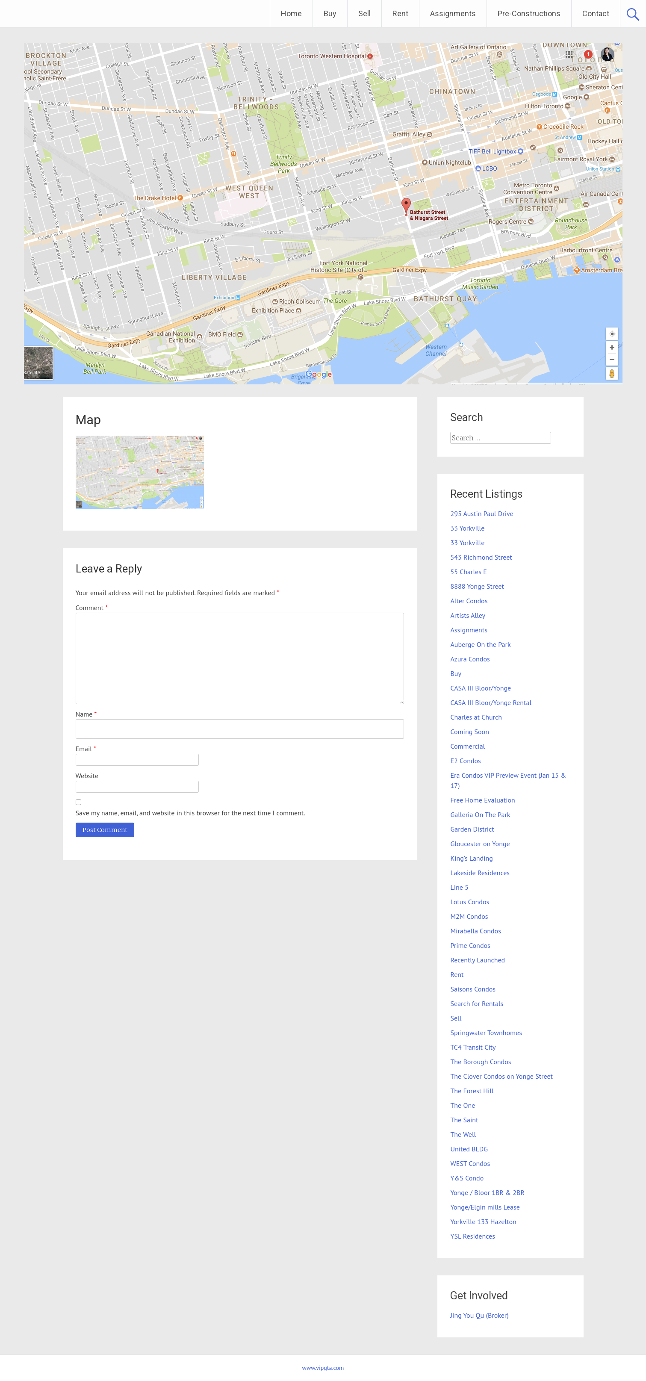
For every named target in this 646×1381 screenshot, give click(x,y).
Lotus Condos (469, 901)
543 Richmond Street (481, 557)
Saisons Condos (473, 989)
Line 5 (459, 887)
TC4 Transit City (473, 1047)
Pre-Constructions (529, 13)
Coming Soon (469, 731)
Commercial (467, 746)
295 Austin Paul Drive (481, 513)
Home (291, 13)
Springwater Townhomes (486, 1032)
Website (87, 775)
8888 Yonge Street (477, 586)
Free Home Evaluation (482, 800)
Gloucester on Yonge (480, 843)
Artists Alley (467, 615)
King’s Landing (471, 858)
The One (462, 1105)
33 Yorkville (467, 528)
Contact (595, 13)
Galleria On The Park (480, 814)
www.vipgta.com (323, 1368)
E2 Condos (465, 760)
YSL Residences (472, 1236)
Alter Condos (468, 600)
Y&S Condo (467, 1178)
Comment (92, 607)
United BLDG (469, 1149)
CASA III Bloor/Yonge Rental (490, 702)
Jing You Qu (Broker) (479, 1315)
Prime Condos (470, 945)
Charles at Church (476, 717)
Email (86, 748)
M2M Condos (469, 916)
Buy (330, 13)
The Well (463, 1134)
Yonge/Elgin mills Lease (484, 1207)
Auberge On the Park (480, 644)
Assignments (453, 13)
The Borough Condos (480, 1061)
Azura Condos (470, 659)
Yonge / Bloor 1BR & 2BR (487, 1192)
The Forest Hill (471, 1090)
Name (86, 714)
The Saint (464, 1119)
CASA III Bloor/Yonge (480, 688)
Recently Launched (477, 960)
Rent (400, 13)
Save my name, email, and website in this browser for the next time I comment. (190, 813)
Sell (364, 13)
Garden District (472, 829)
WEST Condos (470, 1163)
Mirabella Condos (475, 931)
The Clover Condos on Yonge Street (501, 1076)
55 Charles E (468, 571)
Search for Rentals (476, 1003)
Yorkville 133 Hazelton (483, 1221)
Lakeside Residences (480, 872)
